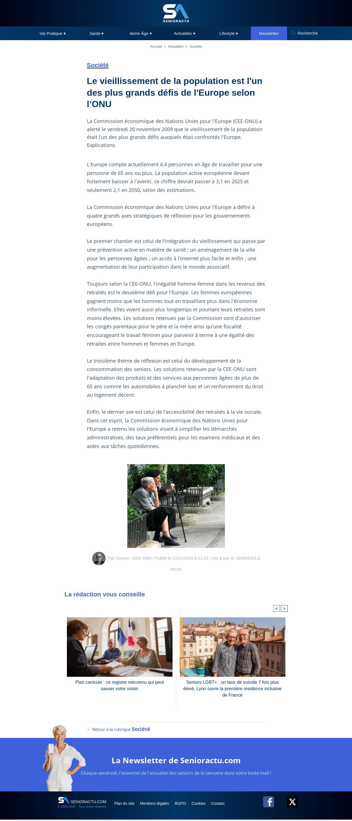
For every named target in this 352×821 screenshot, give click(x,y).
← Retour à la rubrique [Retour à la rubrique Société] (118, 730)
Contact (223, 804)
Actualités (175, 46)
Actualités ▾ (184, 33)
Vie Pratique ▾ (53, 33)
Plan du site (125, 804)
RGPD (184, 804)
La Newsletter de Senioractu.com (176, 761)
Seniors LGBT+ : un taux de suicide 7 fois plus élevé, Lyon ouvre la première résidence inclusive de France (232, 688)
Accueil (156, 46)
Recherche (308, 33)
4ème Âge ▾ (140, 33)
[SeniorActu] (176, 13)
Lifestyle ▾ (228, 33)
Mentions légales (157, 804)
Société (196, 46)
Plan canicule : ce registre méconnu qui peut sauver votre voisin (120, 685)
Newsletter (269, 33)
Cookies (203, 804)
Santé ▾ (96, 33)
